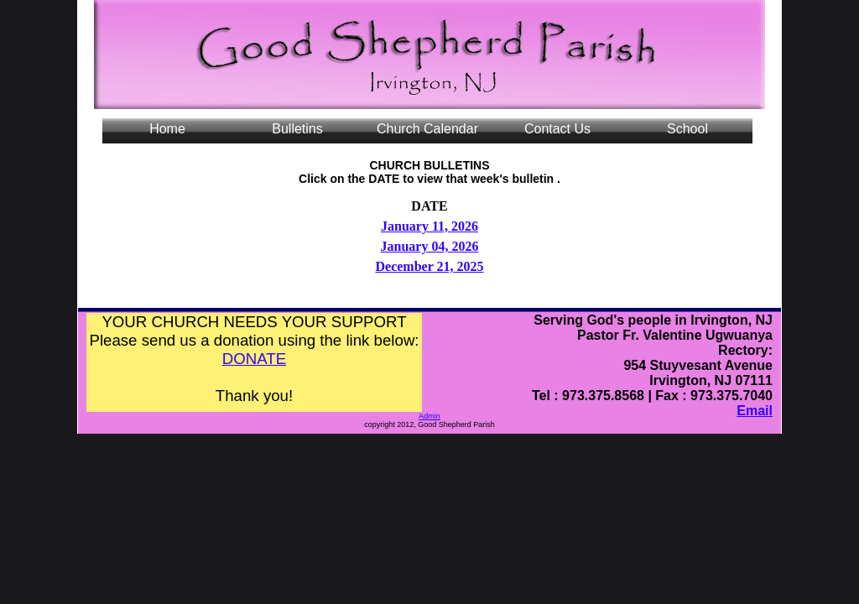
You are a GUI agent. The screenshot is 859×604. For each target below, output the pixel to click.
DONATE (254, 358)
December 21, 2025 (429, 266)
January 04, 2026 (430, 246)
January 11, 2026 (429, 226)
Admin (429, 416)
